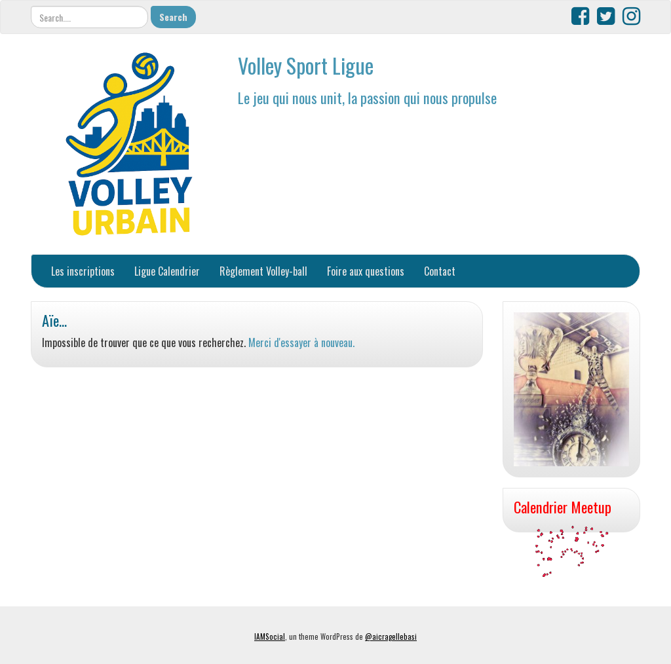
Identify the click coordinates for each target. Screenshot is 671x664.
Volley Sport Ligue (306, 65)
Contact (439, 271)
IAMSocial (269, 636)
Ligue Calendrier (167, 271)
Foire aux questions (365, 271)
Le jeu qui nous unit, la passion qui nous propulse (367, 97)
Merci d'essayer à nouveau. (301, 342)
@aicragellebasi (391, 636)
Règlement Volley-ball (263, 271)
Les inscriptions (83, 271)
